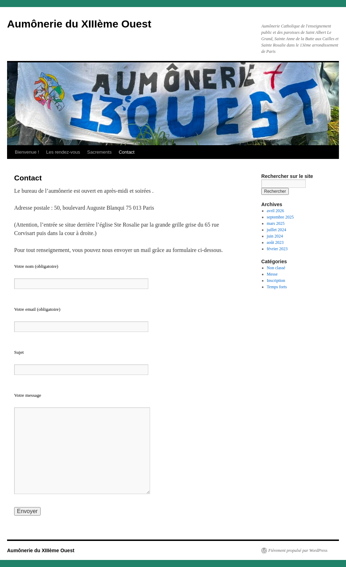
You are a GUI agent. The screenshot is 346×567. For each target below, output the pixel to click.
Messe (272, 274)
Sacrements (99, 152)
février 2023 (277, 248)
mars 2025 (276, 223)
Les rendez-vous (63, 152)
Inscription (276, 280)
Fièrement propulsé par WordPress (297, 550)
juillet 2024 (276, 229)
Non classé (276, 267)
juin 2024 (275, 236)
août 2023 (275, 242)
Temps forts (277, 286)
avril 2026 (275, 210)
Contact (127, 152)
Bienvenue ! (27, 152)
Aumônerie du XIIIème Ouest (79, 24)
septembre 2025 (280, 217)
